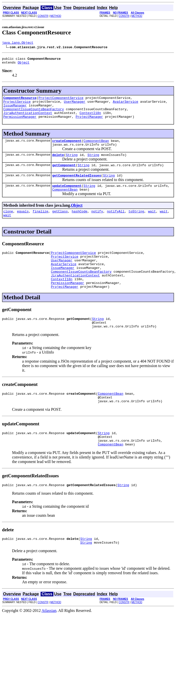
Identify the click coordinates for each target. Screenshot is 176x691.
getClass (60, 224)
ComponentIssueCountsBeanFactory (33, 114)
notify (97, 224)
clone (8, 224)
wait (152, 224)
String (72, 163)
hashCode (79, 224)
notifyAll (116, 224)
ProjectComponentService (60, 100)
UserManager (74, 105)
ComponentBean (96, 148)
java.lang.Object (17, 43)
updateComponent (66, 197)
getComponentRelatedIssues (76, 186)
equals (23, 224)
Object (23, 64)
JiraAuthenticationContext (27, 119)
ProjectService (17, 105)
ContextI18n (90, 119)
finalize (40, 224)
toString (136, 224)
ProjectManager (89, 123)
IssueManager (15, 109)
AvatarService (125, 105)
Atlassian (49, 641)
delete (58, 163)
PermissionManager (20, 123)
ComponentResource (20, 100)
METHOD (55, 16)
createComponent (66, 148)
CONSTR (43, 16)
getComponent (64, 174)
